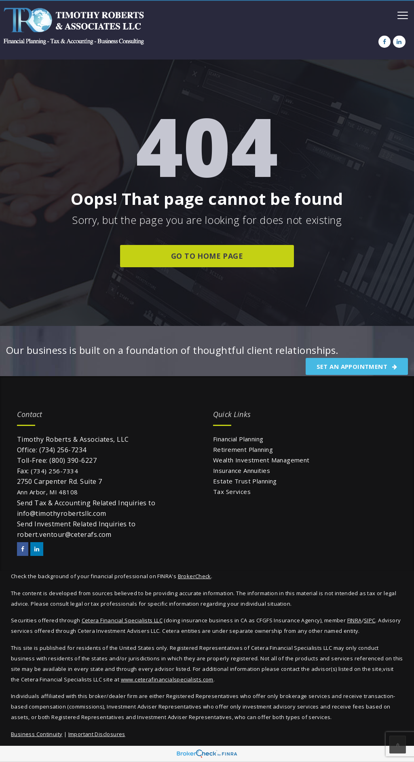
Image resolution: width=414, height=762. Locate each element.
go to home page (207, 256)
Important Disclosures (96, 734)
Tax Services (232, 491)
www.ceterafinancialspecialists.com (167, 679)
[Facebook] (384, 42)
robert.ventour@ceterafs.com (64, 534)
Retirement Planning (243, 449)
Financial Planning (238, 439)
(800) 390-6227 (73, 460)
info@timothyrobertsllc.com (61, 513)
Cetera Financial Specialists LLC (122, 620)
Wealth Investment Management (261, 460)
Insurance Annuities (241, 470)
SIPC (370, 620)
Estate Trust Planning (245, 481)
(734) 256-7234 (63, 449)
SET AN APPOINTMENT (357, 366)
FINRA (354, 620)
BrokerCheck (194, 576)
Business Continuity (36, 734)
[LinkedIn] (399, 42)
